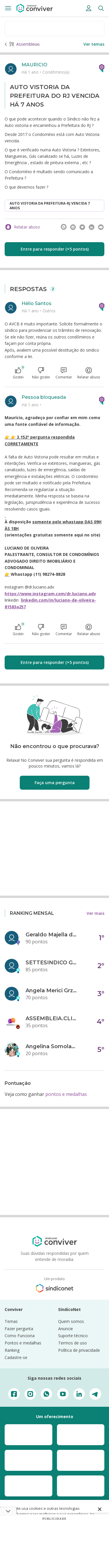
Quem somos (71, 1321)
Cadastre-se (16, 1357)
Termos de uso (72, 1343)
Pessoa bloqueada (44, 397)
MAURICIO (34, 65)
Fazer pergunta (19, 1328)
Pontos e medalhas (23, 1343)
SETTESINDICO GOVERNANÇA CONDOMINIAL (52, 962)
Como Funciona (20, 1335)
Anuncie (65, 1328)
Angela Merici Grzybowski (52, 990)
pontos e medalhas (66, 1094)
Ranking (12, 1350)
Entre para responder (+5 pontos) (55, 249)
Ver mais (95, 913)
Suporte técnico (73, 1335)
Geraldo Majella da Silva (52, 934)
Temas (11, 1321)
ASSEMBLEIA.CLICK (52, 1018)
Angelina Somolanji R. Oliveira (52, 1046)
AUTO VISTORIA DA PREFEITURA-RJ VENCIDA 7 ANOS (50, 205)
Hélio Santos (36, 303)
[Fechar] (99, 1509)
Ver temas (93, 44)
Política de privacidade (79, 1350)
